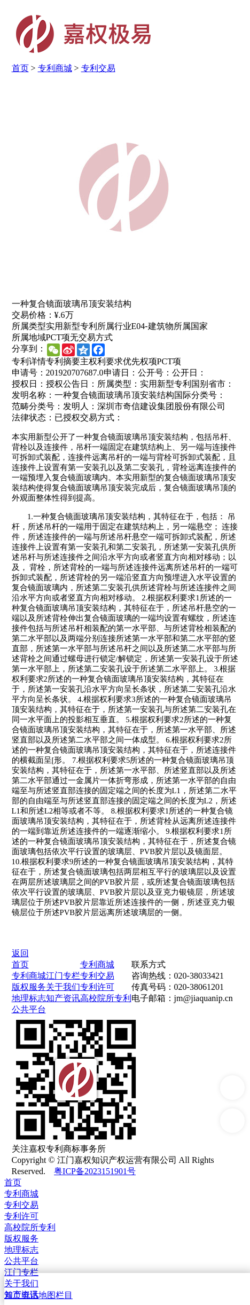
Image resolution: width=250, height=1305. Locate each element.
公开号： (155, 372)
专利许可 (97, 986)
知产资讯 (63, 998)
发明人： (80, 406)
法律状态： (33, 417)
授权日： (29, 383)
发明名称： (33, 395)
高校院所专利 (105, 998)
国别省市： (212, 383)
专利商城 (55, 68)
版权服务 (29, 986)
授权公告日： (71, 383)
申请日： (121, 372)
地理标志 (29, 998)
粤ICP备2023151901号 (95, 1171)
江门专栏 (63, 975)
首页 (20, 68)
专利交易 (98, 68)
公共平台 (29, 1009)
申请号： (29, 372)
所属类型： (118, 383)
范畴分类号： (37, 406)
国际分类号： (199, 395)
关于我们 (63, 986)
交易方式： (101, 417)
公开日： (189, 372)
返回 (20, 953)
